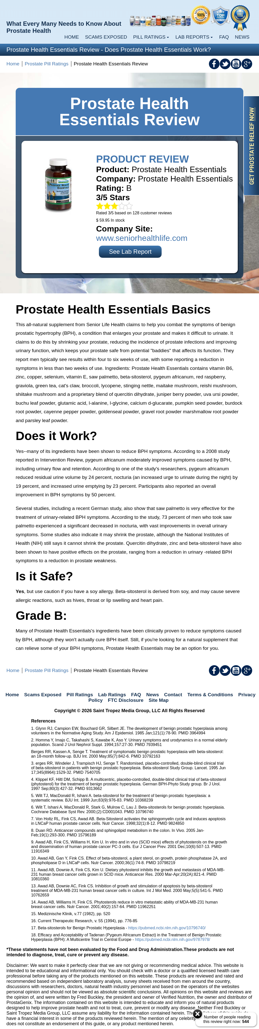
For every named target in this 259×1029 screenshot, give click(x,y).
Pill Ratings (80, 694)
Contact (173, 694)
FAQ (224, 37)
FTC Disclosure (125, 700)
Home (71, 37)
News (242, 37)
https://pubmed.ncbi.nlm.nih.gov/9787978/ (172, 939)
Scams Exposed (106, 37)
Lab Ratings (112, 694)
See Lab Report (130, 251)
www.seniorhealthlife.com (141, 238)
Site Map (159, 700)
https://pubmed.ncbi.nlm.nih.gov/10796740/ (167, 928)
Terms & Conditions (210, 694)
